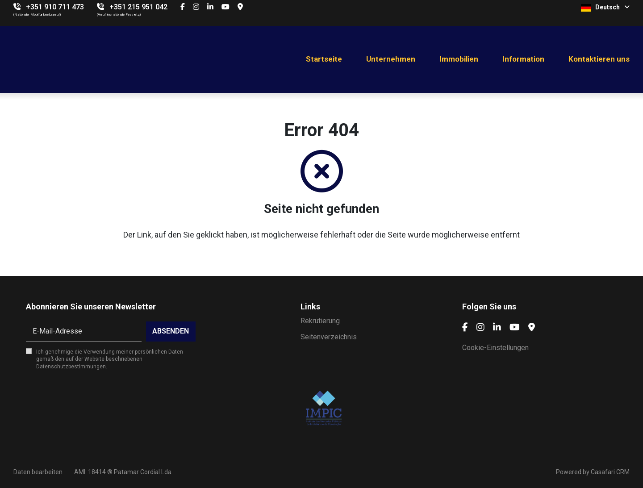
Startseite (324, 58)
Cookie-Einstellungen (495, 347)
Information (523, 58)
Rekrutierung (320, 321)
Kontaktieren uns (599, 58)
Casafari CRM (610, 471)
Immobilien (458, 58)
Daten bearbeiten (38, 471)
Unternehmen (390, 58)
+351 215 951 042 (138, 7)
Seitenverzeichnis (329, 337)
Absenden (170, 331)
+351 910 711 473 (55, 7)
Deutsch (605, 8)
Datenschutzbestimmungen (71, 366)
